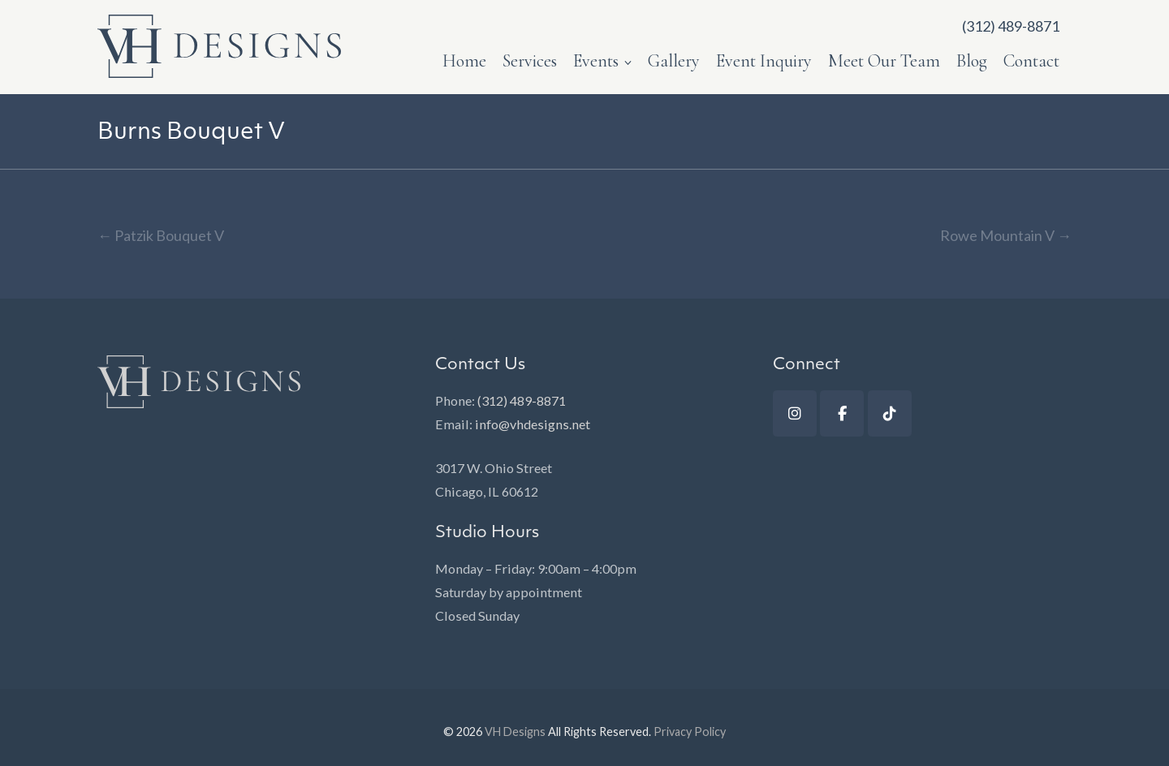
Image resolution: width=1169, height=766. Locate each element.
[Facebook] (842, 413)
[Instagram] (795, 413)
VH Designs (515, 731)
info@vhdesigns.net (532, 424)
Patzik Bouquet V (160, 235)
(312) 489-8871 (521, 400)
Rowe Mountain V (1006, 235)
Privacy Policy (690, 731)
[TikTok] (890, 413)
